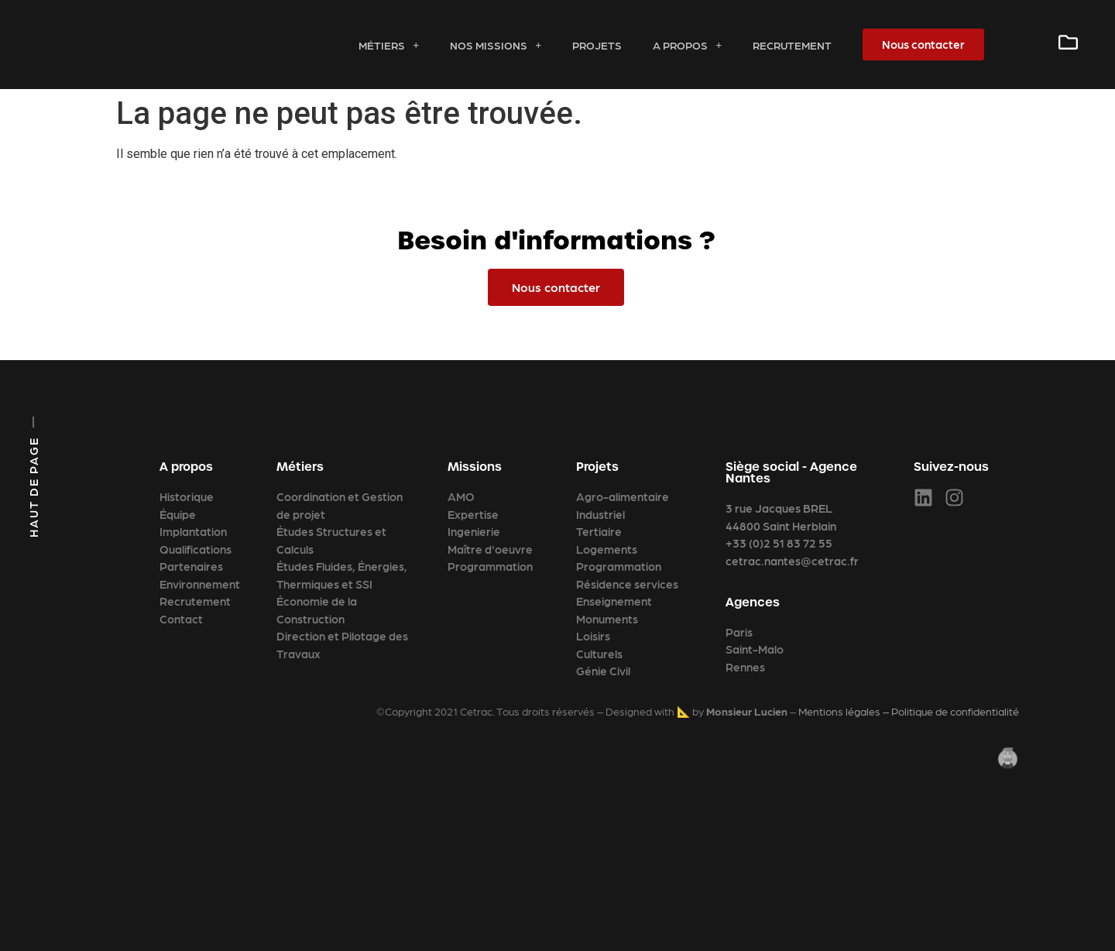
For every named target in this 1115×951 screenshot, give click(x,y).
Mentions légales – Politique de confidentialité (908, 711)
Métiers (389, 45)
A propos (687, 45)
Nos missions (495, 45)
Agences (753, 602)
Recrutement (792, 45)
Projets (597, 45)
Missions (475, 466)
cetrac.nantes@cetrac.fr (792, 561)
